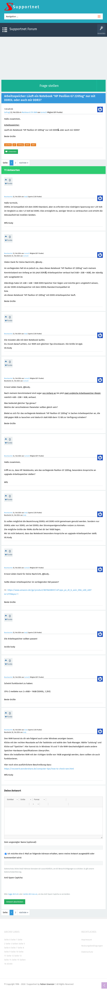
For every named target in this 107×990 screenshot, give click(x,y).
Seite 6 (7, 947)
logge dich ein (13, 894)
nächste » (23, 162)
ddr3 (33, 145)
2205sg (20, 145)
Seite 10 (14, 951)
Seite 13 (17, 955)
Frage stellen (49, 86)
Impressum (86, 939)
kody (25, 197)
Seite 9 (7, 951)
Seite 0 (7, 939)
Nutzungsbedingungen (92, 945)
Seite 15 (15, 960)
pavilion (8, 145)
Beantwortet (8, 197)
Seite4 (15, 943)
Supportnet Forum (23, 29)
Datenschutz (87, 952)
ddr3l (27, 145)
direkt (9, 964)
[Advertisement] (53, 57)
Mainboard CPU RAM (29, 112)
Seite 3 (9, 943)
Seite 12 (10, 955)
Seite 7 (14, 947)
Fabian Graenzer (47, 984)
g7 (14, 145)
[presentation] (25, 885)
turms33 (44, 112)
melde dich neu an (30, 894)
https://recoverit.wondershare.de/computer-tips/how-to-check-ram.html (39, 768)
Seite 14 (7, 960)
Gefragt (7, 112)
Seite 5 (22, 943)
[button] (12, 799)
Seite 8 (21, 947)
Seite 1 (14, 939)
